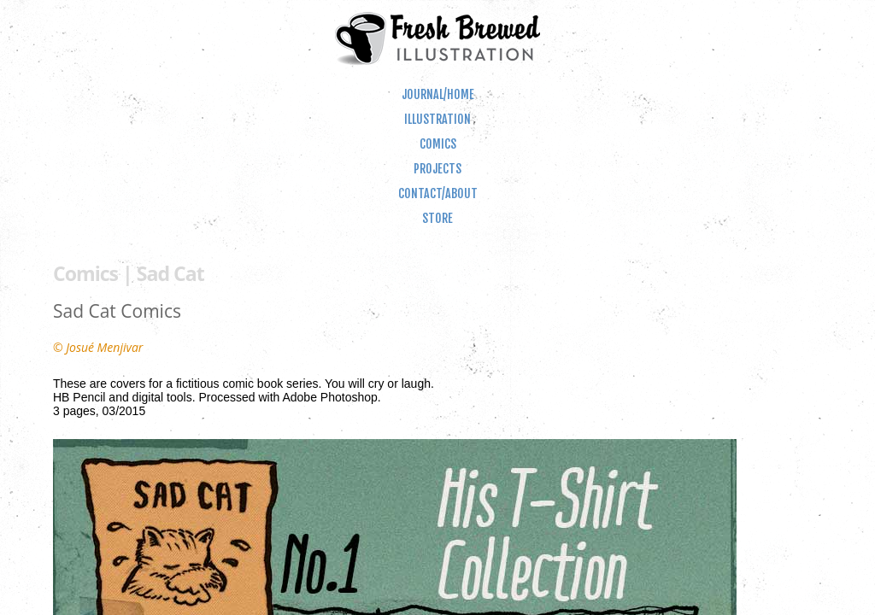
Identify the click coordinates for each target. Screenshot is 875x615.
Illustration (437, 119)
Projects (437, 168)
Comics (438, 144)
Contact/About (438, 193)
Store (437, 218)
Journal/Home (438, 94)
